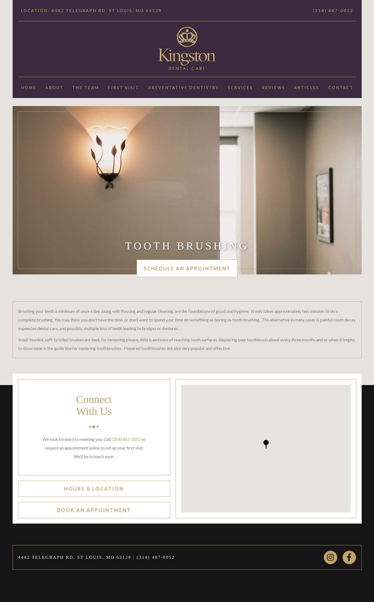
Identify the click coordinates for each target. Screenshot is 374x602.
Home (29, 87)
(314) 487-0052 (333, 10)
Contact (340, 87)
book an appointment (94, 510)
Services (240, 87)
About (54, 87)
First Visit (123, 87)
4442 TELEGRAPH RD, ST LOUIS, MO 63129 (75, 557)
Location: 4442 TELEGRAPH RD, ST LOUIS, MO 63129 (91, 10)
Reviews (273, 87)
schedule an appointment (187, 268)
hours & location (94, 489)
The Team (85, 87)
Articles (306, 87)
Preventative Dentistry (183, 87)
